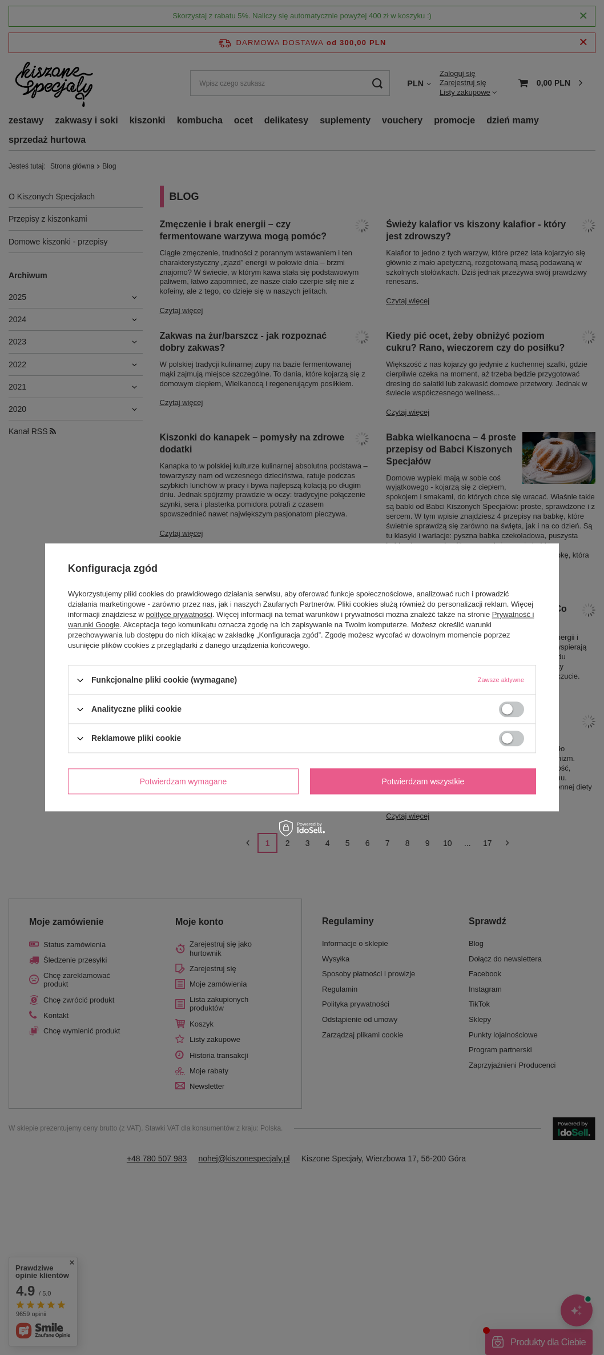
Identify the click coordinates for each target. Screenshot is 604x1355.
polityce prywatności (179, 614)
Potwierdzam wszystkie (423, 781)
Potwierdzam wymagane (183, 781)
